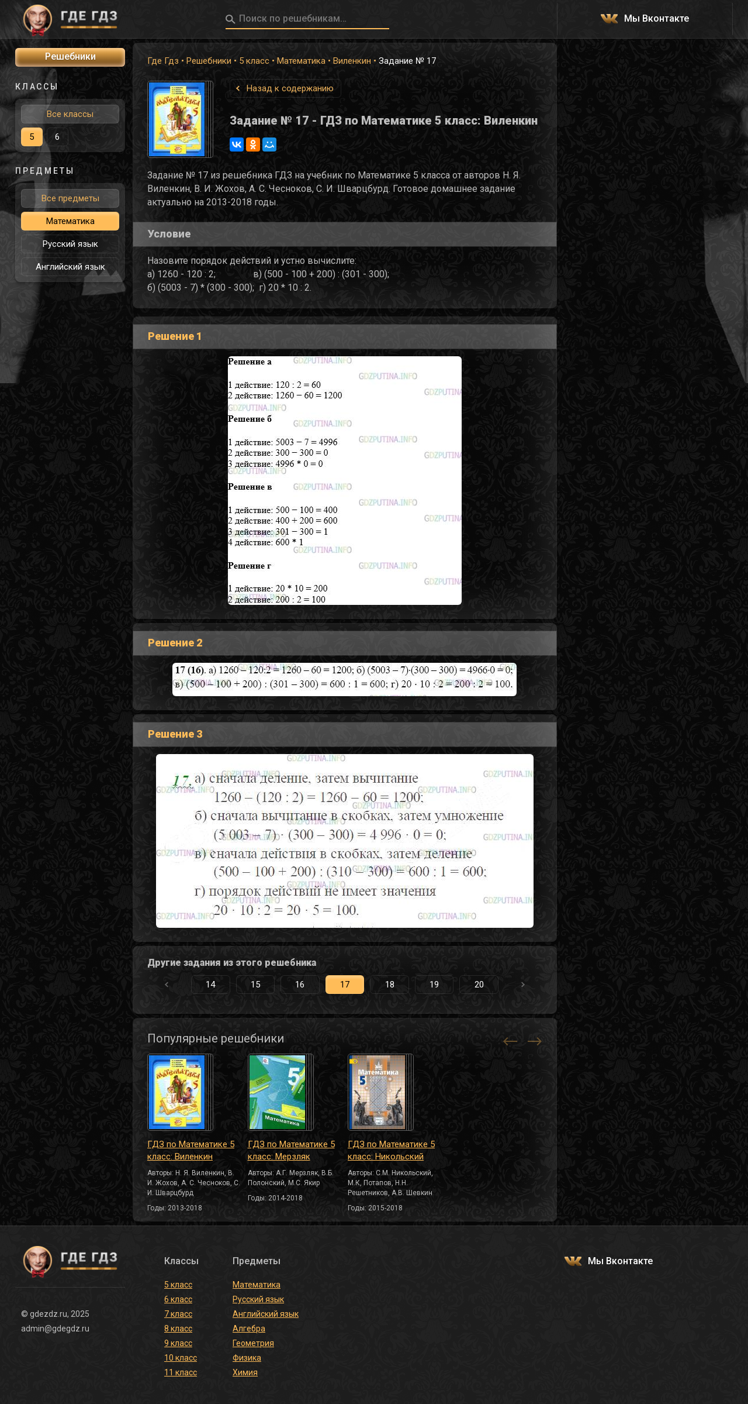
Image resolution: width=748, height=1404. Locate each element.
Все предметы (70, 198)
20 (479, 984)
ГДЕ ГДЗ (70, 19)
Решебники (208, 61)
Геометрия (253, 1343)
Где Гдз (163, 61)
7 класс (178, 1314)
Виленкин (352, 61)
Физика (247, 1357)
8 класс (178, 1328)
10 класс (180, 1357)
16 (299, 984)
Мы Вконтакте (656, 19)
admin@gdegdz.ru (55, 1328)
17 (344, 984)
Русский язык (70, 244)
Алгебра (249, 1328)
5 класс (254, 61)
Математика (301, 61)
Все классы (70, 114)
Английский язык (70, 266)
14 (210, 984)
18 (389, 984)
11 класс (180, 1372)
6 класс (178, 1299)
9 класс (178, 1343)
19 (434, 984)
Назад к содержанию (290, 88)
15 (255, 984)
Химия (245, 1372)
